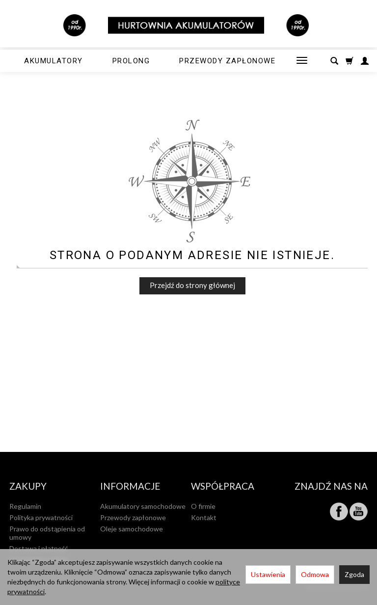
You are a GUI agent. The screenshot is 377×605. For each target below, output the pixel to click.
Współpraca (222, 486)
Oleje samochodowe (131, 529)
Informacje (130, 486)
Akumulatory (53, 60)
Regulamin (25, 506)
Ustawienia (268, 574)
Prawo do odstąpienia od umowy (47, 533)
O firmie (203, 506)
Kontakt (203, 517)
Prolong (131, 60)
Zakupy (28, 486)
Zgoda (354, 574)
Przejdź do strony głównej (192, 285)
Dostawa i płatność (38, 548)
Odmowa (315, 574)
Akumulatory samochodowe (143, 506)
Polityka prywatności (41, 517)
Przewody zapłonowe (227, 60)
